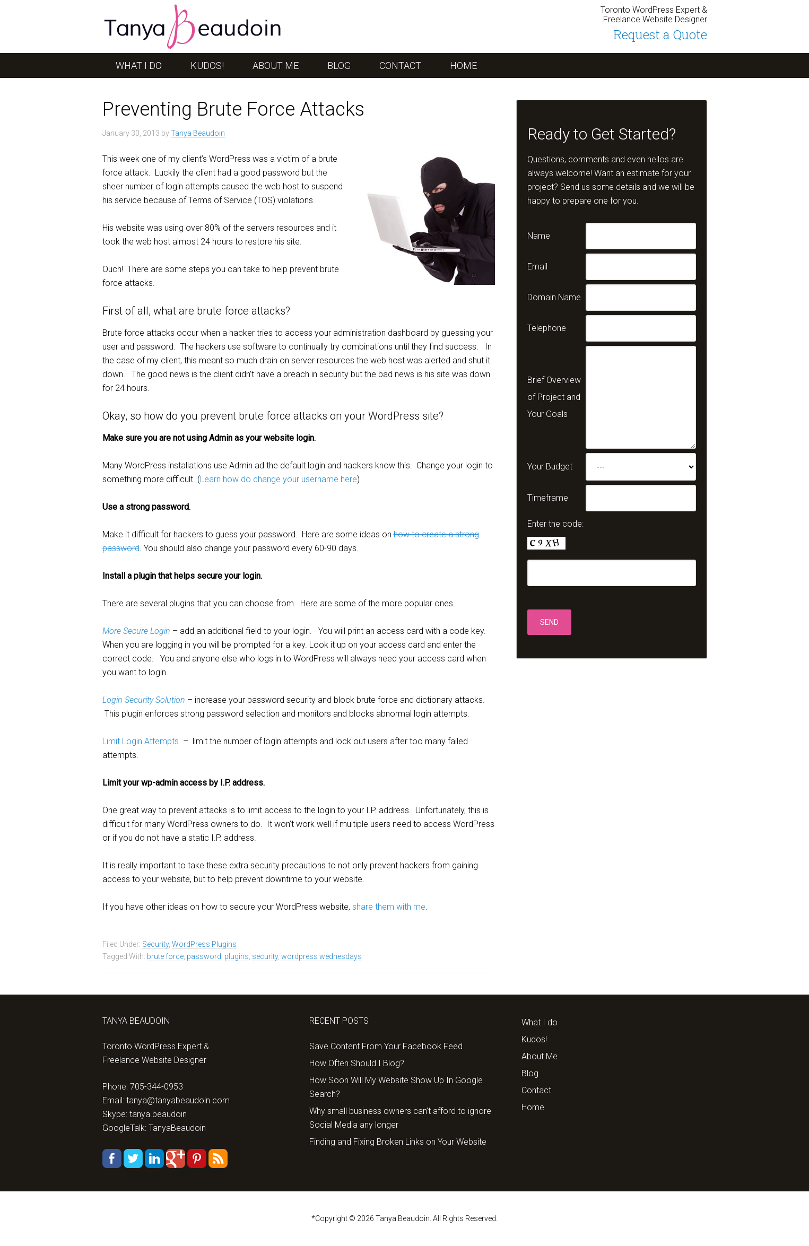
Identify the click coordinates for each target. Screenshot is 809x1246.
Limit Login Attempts (140, 741)
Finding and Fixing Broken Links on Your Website (397, 1142)
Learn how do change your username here (278, 479)
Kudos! (534, 1039)
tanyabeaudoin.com (187, 26)
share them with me (388, 907)
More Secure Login (136, 631)
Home (532, 1107)
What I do (539, 1022)
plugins (236, 956)
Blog (529, 1073)
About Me (539, 1056)
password (204, 956)
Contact (536, 1090)
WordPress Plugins (204, 944)
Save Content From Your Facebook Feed (386, 1046)
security (265, 956)
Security (155, 944)
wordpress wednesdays (321, 956)
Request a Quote (660, 34)
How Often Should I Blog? (356, 1063)
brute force (165, 956)
